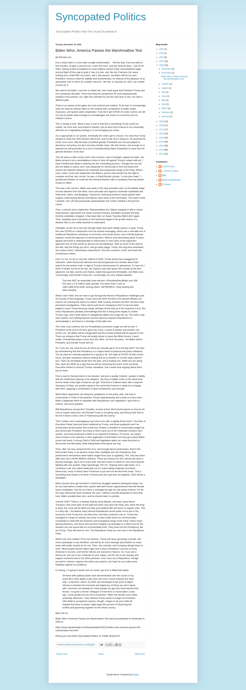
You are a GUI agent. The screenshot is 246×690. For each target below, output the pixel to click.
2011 (161, 154)
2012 (161, 150)
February (166, 112)
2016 (161, 133)
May (164, 100)
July (164, 92)
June (164, 96)
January (165, 116)
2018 (161, 125)
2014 (161, 141)
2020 (161, 65)
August (165, 88)
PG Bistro (166, 184)
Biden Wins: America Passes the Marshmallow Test (174, 77)
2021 (161, 61)
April (164, 104)
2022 (161, 57)
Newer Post (61, 654)
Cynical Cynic (168, 166)
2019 (161, 121)
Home (101, 654)
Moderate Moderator (171, 180)
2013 (161, 145)
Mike (164, 175)
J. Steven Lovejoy (170, 171)
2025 (161, 49)
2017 (161, 129)
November (167, 73)
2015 (161, 138)
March (165, 108)
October (165, 84)
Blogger (135, 674)
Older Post (140, 654)
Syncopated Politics (101, 16)
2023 (161, 53)
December (167, 69)
